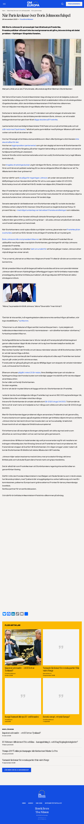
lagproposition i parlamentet (23, 145)
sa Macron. (24, 321)
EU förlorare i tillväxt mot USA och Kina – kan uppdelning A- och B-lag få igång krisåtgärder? (40, 742)
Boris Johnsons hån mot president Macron (20, 239)
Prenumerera (74, 4)
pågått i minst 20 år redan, (29, 372)
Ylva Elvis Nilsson (26, 19)
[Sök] (62, 3)
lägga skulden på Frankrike (46, 120)
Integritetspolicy (53, 803)
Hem (3, 10)
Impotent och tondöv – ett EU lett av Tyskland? (20, 669)
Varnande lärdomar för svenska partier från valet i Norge (61, 669)
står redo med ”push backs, (14, 129)
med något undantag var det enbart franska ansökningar (41, 210)
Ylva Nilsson (8, 719)
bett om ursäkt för (39, 249)
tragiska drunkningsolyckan (18, 165)
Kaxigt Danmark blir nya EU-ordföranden (22, 716)
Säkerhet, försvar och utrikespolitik (18, 10)
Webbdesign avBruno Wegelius (42, 818)
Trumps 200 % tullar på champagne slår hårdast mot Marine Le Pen (30, 751)
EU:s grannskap (37, 10)
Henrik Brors (47, 673)
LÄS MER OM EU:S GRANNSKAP (16, 770)
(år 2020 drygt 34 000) (55, 402)
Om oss (39, 803)
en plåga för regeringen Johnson (33, 178)
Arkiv (30, 803)
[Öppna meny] (4, 3)
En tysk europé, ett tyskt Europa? (56, 716)
